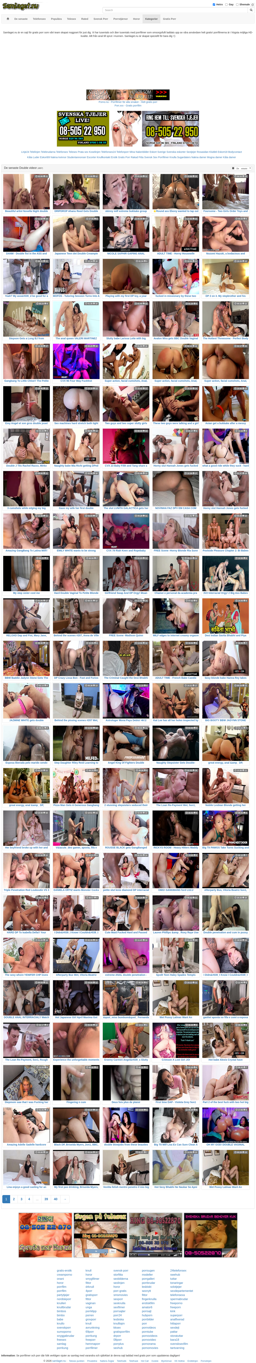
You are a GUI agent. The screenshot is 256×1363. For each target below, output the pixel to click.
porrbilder (148, 1319)
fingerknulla (149, 1299)
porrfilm (61, 1286)
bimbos (61, 1311)
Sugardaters (184, 157)
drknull (90, 1286)
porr (144, 1323)
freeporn (175, 1307)
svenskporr (64, 1327)
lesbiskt (146, 1286)
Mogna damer (214, 157)
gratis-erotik (64, 1270)
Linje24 (25, 151)
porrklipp (91, 1311)
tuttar (173, 1278)
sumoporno (64, 1331)
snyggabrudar (65, 1335)
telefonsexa (177, 1294)
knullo (60, 1323)
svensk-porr (120, 1270)
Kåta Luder (33, 157)
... (37, 1199)
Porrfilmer (163, 157)
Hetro (219, 4)
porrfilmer (92, 1347)
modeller (147, 1274)
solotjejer (176, 1286)
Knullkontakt (103, 157)
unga (89, 1307)
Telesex (73, 151)
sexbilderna (120, 1278)
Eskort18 (223, 151)
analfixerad (177, 1319)
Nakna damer (198, 157)
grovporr (91, 1319)
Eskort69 (45, 157)
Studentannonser (76, 157)
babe (60, 1319)
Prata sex (83, 151)
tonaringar (176, 1282)
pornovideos (149, 1335)
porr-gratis (119, 1290)
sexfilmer (119, 1307)
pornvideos (149, 1327)
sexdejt (174, 1327)
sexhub (118, 1347)
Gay (231, 4)
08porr (117, 1339)
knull (89, 1270)
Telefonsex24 (108, 151)
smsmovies (120, 1294)
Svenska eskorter (176, 151)
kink (172, 1311)
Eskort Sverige (158, 151)
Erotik (114, 157)
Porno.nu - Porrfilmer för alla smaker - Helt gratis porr (128, 102)
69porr (90, 1331)
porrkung (91, 1335)
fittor (88, 1282)
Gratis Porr (124, 157)
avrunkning (93, 1327)
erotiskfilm (148, 1303)
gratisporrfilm (121, 1331)
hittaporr (175, 1323)
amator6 (147, 1307)
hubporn (147, 1315)
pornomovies (150, 1347)
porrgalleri (148, 1278)
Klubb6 (213, 151)
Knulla (173, 157)
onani (60, 1278)
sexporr (118, 1299)
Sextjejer (191, 151)
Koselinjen (94, 151)
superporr (176, 1315)
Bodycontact (235, 151)
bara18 (174, 1339)
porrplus (118, 1343)
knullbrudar (64, 1307)
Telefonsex (62, 151)
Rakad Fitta (137, 157)
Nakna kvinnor (58, 157)
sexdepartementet (181, 1290)
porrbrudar (148, 1282)
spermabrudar (179, 1299)
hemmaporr (93, 1343)
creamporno (64, 1274)
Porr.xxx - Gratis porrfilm (128, 105)
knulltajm (119, 1323)
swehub (175, 1274)
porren (90, 1315)
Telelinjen (35, 151)
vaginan (91, 1303)
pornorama (149, 1343)
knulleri (61, 1303)
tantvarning (177, 1347)
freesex (61, 1339)
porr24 (117, 1315)
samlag (61, 1343)
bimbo (61, 1315)
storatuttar (176, 1335)
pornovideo (149, 1339)
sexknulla (119, 1303)
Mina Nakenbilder (139, 151)
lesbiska (118, 1319)
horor (89, 1274)
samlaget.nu (59, 1360)
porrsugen (148, 1270)
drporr (117, 1335)
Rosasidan (203, 151)
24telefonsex (178, 1270)
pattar (174, 1331)
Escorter (91, 157)
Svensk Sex (150, 157)
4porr (89, 1290)
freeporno (176, 1303)
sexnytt (146, 1290)
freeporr (91, 1339)
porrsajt (146, 1311)
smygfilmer (92, 1278)
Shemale (245, 4)
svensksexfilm (179, 1343)
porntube (147, 1331)
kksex (117, 1327)
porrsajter (119, 1311)
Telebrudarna (48, 151)
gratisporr (92, 1294)
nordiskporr (64, 1299)
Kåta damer (229, 157)
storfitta (118, 1274)
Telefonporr (122, 151)
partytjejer (63, 1294)
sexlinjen (118, 1282)
